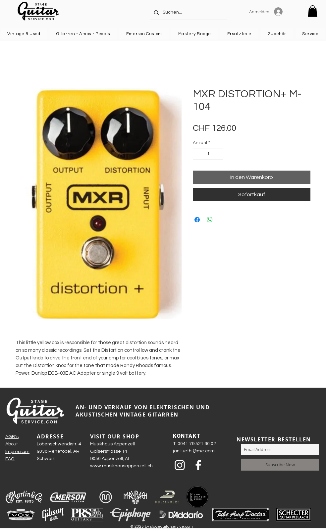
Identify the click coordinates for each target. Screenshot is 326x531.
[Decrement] (198, 154)
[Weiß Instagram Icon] (180, 465)
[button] (312, 11)
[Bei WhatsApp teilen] (210, 220)
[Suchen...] (188, 12)
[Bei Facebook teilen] (197, 220)
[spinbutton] (208, 154)
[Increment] (219, 154)
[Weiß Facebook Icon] (198, 465)
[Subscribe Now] (280, 465)
